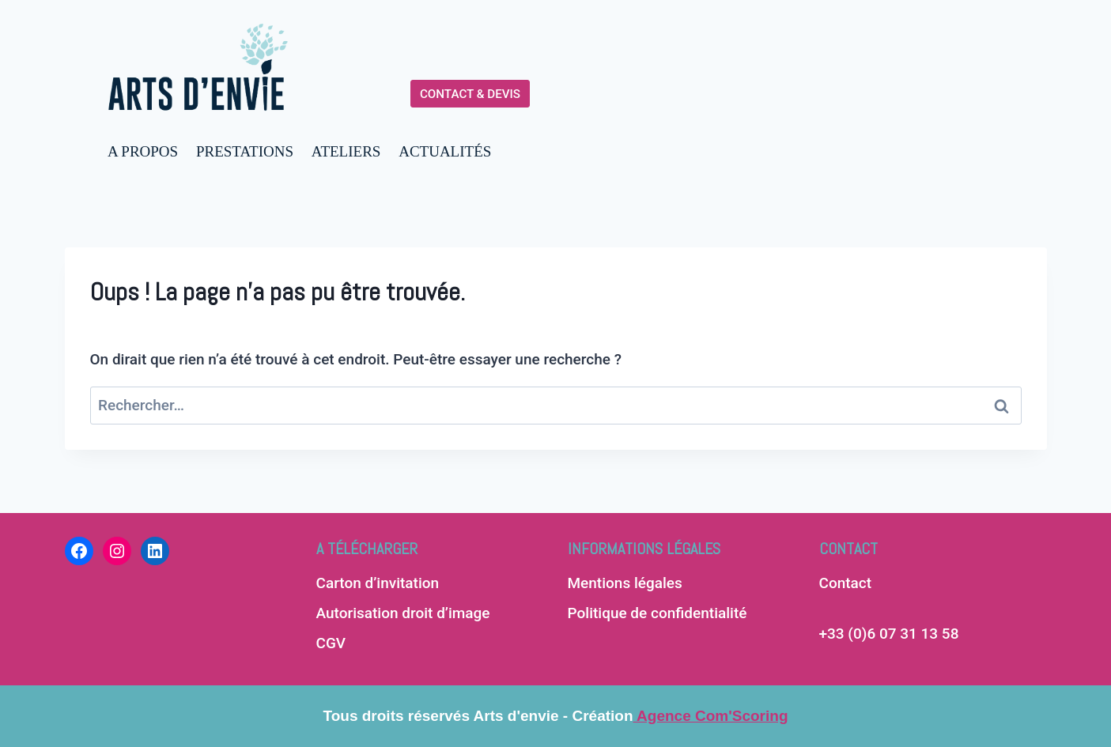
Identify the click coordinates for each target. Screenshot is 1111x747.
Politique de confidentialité (657, 613)
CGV (331, 643)
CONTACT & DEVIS (470, 94)
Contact (845, 583)
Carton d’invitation (378, 583)
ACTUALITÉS (445, 151)
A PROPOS (143, 151)
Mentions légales (625, 583)
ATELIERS (346, 151)
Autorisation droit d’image (403, 613)
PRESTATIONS (244, 151)
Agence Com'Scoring (710, 715)
